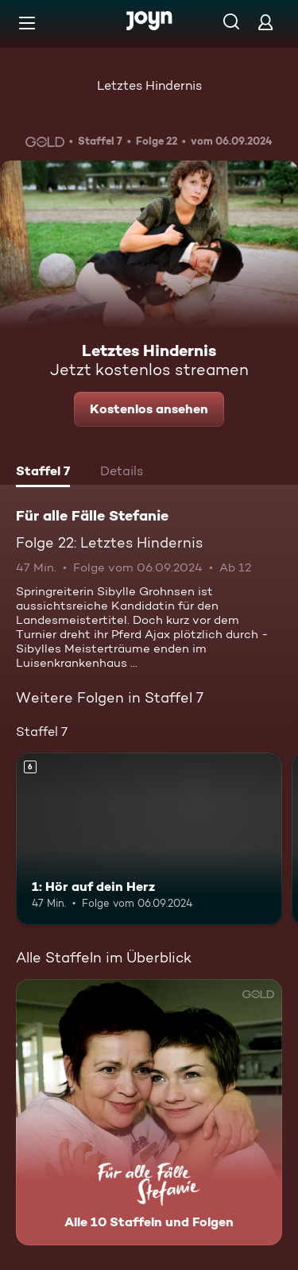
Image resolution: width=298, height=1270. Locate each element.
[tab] (43, 473)
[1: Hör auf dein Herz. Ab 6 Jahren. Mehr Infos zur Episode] (149, 839)
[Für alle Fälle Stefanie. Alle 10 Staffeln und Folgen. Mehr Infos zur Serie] (149, 1112)
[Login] (265, 22)
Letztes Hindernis (149, 85)
